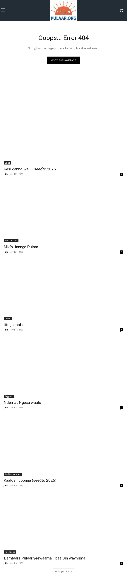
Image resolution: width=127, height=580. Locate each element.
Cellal (7, 163)
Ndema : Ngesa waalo (22, 402)
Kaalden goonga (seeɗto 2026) (30, 480)
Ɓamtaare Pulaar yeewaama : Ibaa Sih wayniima (44, 558)
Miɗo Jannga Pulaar (21, 247)
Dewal (8, 318)
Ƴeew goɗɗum (63, 571)
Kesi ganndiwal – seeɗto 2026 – (31, 169)
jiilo (6, 174)
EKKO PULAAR (11, 240)
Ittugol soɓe (14, 325)
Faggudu (9, 396)
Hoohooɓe (10, 552)
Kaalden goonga (12, 474)
